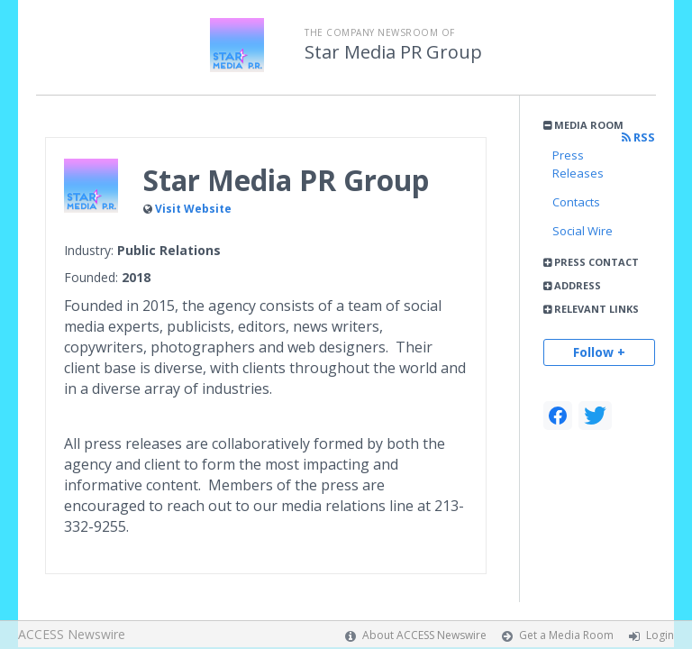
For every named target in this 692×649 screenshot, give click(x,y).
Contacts (576, 202)
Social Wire (582, 231)
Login (660, 635)
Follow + (599, 352)
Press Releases (578, 164)
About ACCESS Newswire (424, 635)
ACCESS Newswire (71, 634)
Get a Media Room (566, 635)
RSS (638, 137)
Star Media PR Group (393, 52)
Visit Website (193, 208)
